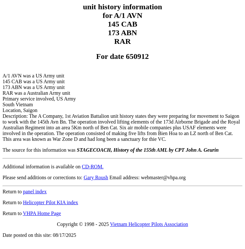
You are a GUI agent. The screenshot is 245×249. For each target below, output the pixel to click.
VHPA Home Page (42, 213)
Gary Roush (96, 177)
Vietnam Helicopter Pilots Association (149, 224)
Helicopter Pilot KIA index (50, 202)
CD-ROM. (92, 166)
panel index (35, 191)
